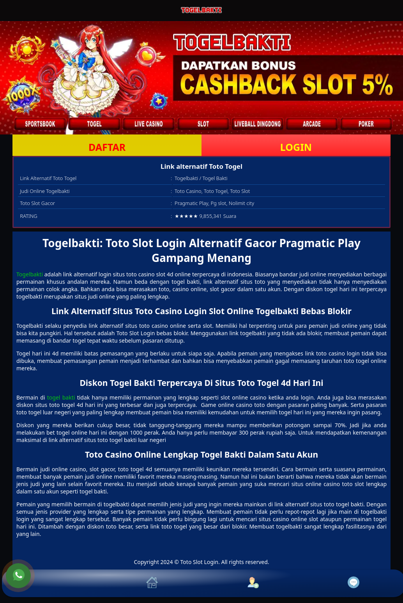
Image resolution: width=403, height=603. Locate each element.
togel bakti (61, 397)
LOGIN (296, 147)
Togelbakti (29, 274)
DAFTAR (106, 147)
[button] (52, 583)
